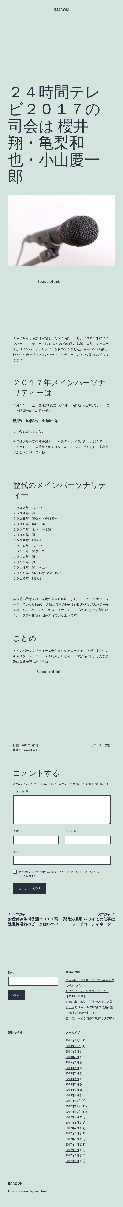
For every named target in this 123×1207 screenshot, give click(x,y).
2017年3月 (72, 1150)
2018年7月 (72, 1062)
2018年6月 (72, 1068)
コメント (20, 791)
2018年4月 (72, 1079)
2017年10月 (73, 1111)
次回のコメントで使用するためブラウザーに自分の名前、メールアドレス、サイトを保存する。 (63, 874)
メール (70, 831)
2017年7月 (72, 1128)
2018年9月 (72, 1051)
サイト (17, 851)
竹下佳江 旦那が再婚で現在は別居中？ (90, 1018)
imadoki (61, 10)
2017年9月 (72, 1117)
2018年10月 (73, 1046)
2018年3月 (72, 1084)
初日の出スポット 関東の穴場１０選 (89, 1001)
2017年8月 (72, 1122)
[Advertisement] (61, 56)
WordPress (41, 1191)
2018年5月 (72, 1073)
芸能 (107, 745)
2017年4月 (72, 1144)
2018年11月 (73, 1040)
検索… (12, 972)
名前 (17, 831)
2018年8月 (72, 1057)
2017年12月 (73, 1100)
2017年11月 (73, 1106)
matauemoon (29, 749)
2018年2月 (72, 1089)
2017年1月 (72, 1161)
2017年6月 (72, 1133)
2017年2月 (72, 1155)
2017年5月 (72, 1139)
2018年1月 (72, 1095)
